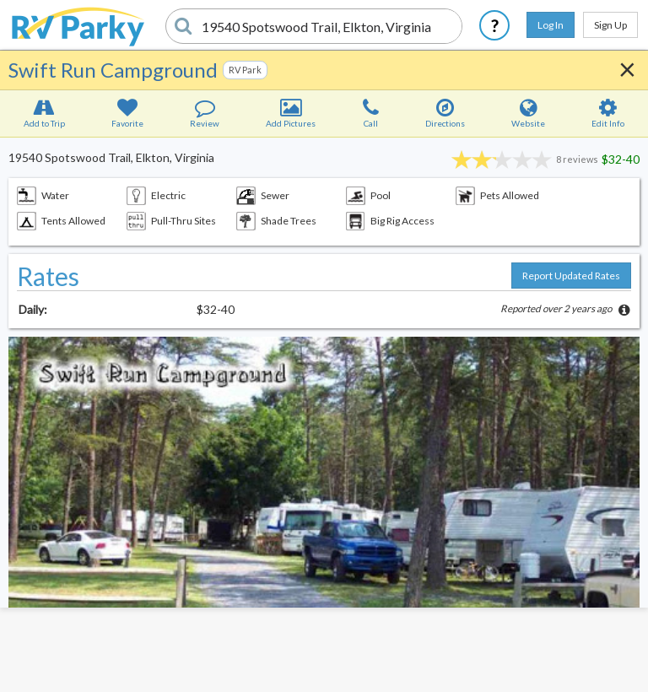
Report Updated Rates (571, 275)
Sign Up (610, 25)
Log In (550, 25)
